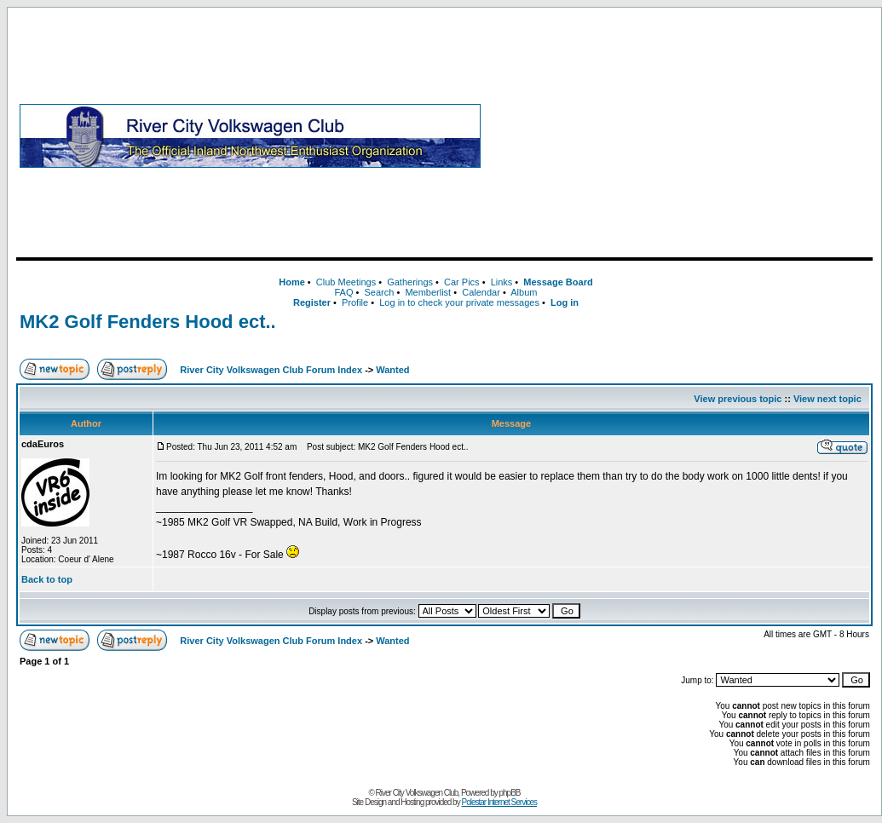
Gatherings (410, 282)
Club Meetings (346, 282)
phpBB (510, 792)
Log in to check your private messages (459, 302)
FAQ (343, 292)
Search (379, 292)
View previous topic (737, 399)
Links (502, 282)
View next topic (827, 399)
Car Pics (462, 282)
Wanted (392, 370)
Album (523, 292)
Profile (355, 302)
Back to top (46, 579)
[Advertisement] (680, 135)
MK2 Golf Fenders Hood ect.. (148, 321)
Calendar (481, 292)
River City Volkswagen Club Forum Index (271, 370)
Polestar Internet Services (499, 802)
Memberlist (428, 292)
